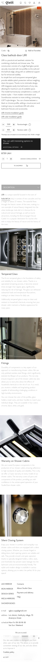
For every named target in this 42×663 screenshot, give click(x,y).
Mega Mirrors (8, 599)
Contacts (20, 584)
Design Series (7, 594)
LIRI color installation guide (11, 117)
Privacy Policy (21, 651)
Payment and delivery (25, 593)
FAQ (18, 597)
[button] (17, 45)
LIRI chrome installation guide (12, 113)
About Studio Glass (24, 588)
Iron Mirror (7, 589)
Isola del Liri (5, 199)
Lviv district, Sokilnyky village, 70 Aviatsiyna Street (21, 616)
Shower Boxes (8, 604)
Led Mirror (6, 584)
